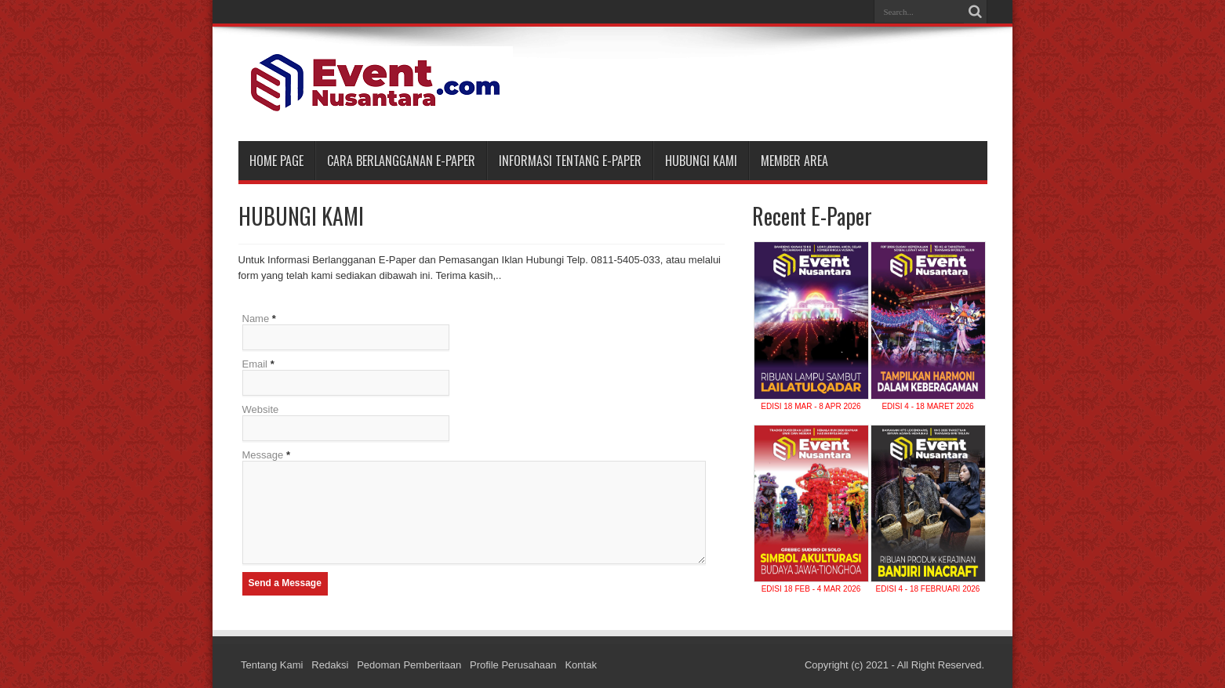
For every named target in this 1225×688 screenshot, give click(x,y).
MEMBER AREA (794, 160)
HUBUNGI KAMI (701, 160)
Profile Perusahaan (513, 665)
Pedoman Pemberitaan (409, 665)
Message (263, 455)
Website (260, 409)
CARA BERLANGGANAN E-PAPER (401, 160)
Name (256, 318)
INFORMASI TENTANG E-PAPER (570, 160)
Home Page (276, 160)
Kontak (580, 665)
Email (255, 364)
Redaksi (329, 665)
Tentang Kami (272, 665)
